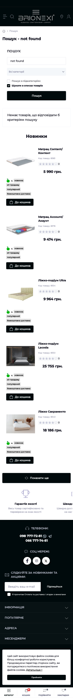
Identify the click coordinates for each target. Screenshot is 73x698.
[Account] (69, 17)
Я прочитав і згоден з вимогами (39, 594)
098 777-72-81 (31, 536)
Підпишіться (54, 586)
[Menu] (5, 17)
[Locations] (62, 17)
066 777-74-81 (37, 540)
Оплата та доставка (34, 594)
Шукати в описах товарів (27, 85)
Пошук (36, 95)
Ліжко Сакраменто (52, 411)
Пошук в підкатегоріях (26, 81)
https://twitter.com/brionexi (45, 560)
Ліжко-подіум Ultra (52, 280)
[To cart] (19, 202)
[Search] (12, 17)
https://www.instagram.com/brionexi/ (36, 560)
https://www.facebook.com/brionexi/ (27, 561)
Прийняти (36, 677)
